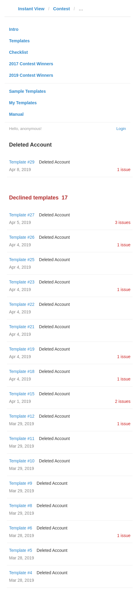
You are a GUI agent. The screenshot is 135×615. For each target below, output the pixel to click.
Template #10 (21, 460)
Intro (13, 29)
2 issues (122, 401)
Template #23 (21, 282)
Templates (19, 40)
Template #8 (20, 505)
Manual (16, 114)
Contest (61, 8)
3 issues (122, 222)
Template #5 (20, 550)
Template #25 (21, 259)
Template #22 (21, 304)
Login (121, 128)
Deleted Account (54, 162)
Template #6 (20, 528)
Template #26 (21, 237)
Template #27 (21, 214)
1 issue (123, 169)
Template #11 (21, 438)
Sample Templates (27, 91)
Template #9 (20, 483)
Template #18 (21, 371)
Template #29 (21, 162)
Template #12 (21, 416)
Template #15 (21, 393)
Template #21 (21, 326)
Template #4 (20, 572)
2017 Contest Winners (31, 63)
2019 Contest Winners (31, 75)
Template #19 (21, 349)
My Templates (23, 102)
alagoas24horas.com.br (104, 8)
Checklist (18, 52)
